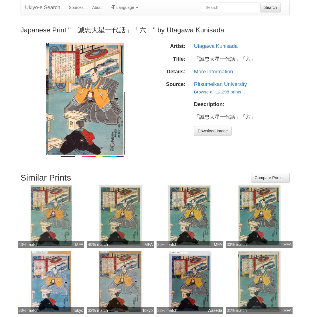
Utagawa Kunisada (216, 46)
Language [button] (124, 7)
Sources (76, 7)
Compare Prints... (270, 177)
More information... (216, 72)
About (97, 7)
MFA (79, 244)
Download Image (213, 131)
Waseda (215, 310)
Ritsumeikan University (220, 84)
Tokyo (78, 310)
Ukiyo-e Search (42, 7)
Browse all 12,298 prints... (219, 91)
